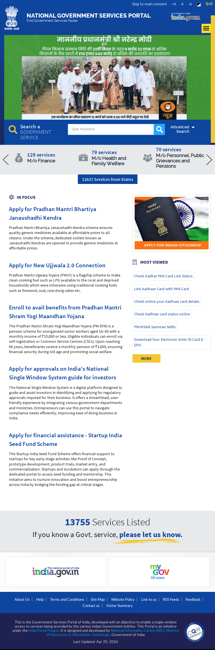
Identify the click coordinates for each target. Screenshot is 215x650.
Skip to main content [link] (149, 3)
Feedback (193, 599)
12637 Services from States (107, 179)
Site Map (98, 599)
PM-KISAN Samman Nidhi (155, 326)
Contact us (91, 605)
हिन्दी (209, 3)
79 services (116, 157)
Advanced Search (179, 129)
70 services (180, 157)
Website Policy (123, 599)
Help (40, 599)
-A (190, 3)
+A (174, 3)
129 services (51, 157)
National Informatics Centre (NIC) (137, 630)
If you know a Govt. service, (107, 535)
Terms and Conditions (67, 599)
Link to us (148, 599)
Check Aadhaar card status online (162, 313)
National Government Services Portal (89, 17)
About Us (22, 599)
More (146, 358)
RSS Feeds (171, 599)
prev (6, 159)
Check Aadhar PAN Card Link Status (163, 275)
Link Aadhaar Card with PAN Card (161, 288)
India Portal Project (44, 630)
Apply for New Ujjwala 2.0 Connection (57, 265)
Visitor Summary (119, 605)
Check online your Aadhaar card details (166, 301)
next (209, 159)
